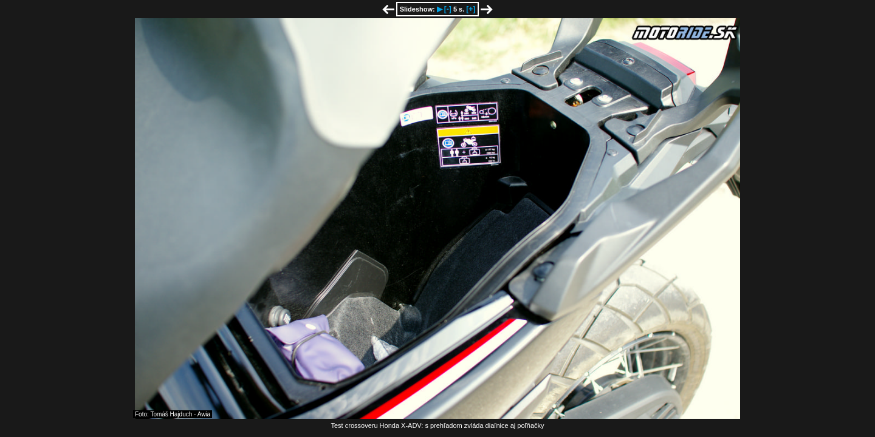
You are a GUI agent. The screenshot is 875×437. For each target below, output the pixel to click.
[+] (470, 9)
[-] (447, 9)
